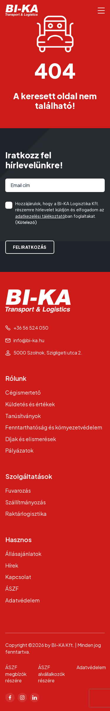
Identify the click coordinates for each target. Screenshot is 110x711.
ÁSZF (12, 588)
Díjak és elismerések (30, 439)
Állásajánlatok (23, 553)
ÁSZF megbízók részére (15, 674)
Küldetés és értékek (30, 404)
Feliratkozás (30, 247)
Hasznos (18, 539)
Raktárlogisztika (26, 513)
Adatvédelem (22, 600)
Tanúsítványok (23, 415)
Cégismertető (23, 392)
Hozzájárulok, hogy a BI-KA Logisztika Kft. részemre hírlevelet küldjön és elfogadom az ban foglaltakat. (59, 213)
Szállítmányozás (25, 502)
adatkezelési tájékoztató (40, 216)
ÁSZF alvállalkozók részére (51, 674)
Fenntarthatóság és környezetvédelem (53, 427)
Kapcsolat (18, 576)
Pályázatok (19, 450)
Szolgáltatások (28, 476)
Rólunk (15, 378)
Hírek (11, 565)
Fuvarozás (18, 490)
